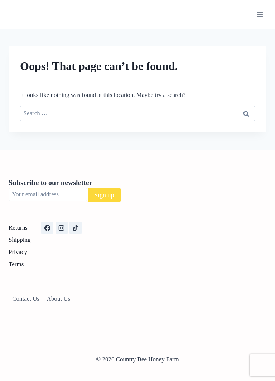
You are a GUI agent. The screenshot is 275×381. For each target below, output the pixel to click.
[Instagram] (62, 228)
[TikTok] (75, 228)
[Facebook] (47, 228)
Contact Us (25, 298)
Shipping (19, 239)
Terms (16, 264)
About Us (59, 298)
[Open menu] (259, 14)
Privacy (18, 252)
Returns (18, 227)
